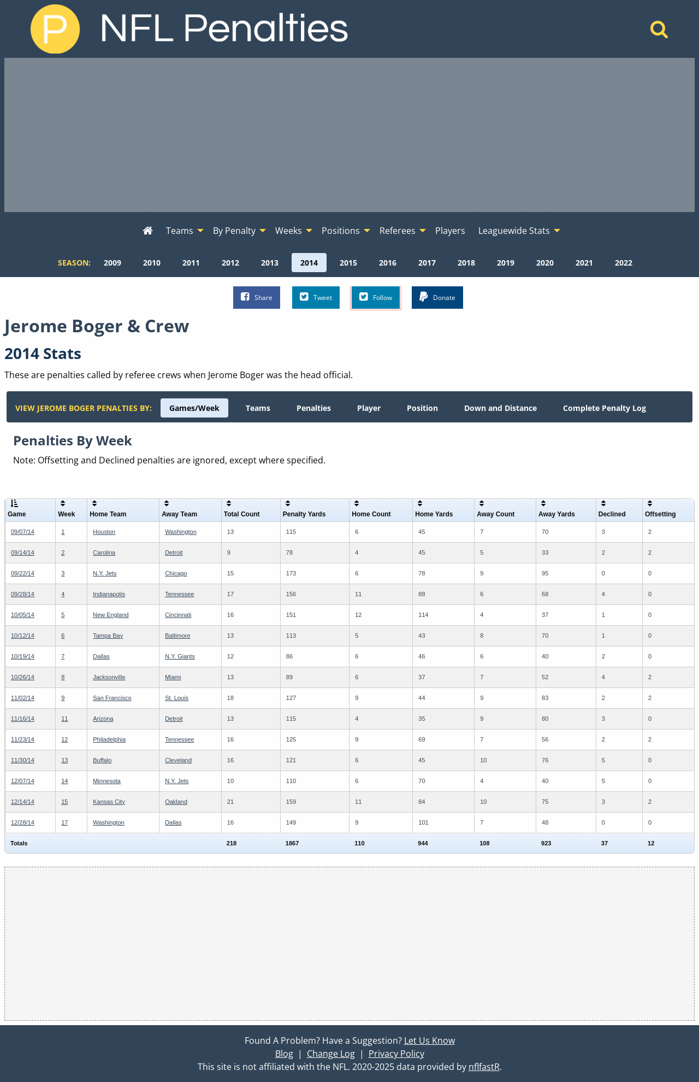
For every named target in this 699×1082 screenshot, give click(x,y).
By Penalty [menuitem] (234, 231)
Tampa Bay (108, 635)
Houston (104, 531)
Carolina (104, 552)
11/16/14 (22, 718)
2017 (427, 262)
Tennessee (179, 594)
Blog (284, 1054)
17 (64, 822)
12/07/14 (22, 781)
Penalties (314, 408)
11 (64, 718)
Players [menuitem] (450, 231)
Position (422, 408)
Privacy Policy (396, 1054)
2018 (466, 262)
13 (64, 760)
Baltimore (177, 635)
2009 (112, 262)
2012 (230, 262)
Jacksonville (109, 677)
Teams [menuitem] (179, 231)
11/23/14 (22, 739)
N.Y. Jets (104, 573)
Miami (173, 677)
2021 (584, 262)
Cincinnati (178, 614)
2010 (152, 262)
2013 (270, 262)
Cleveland (178, 760)
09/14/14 (22, 552)
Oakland (176, 801)
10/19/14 (22, 656)
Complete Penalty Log (604, 408)
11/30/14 (22, 760)
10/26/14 (22, 677)
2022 (623, 262)
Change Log (331, 1054)
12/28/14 (22, 822)
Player (369, 408)
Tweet (316, 297)
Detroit (173, 552)
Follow (375, 297)
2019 (505, 262)
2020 (545, 262)
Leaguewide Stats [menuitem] (514, 231)
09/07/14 (22, 531)
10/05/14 (22, 614)
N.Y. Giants (180, 656)
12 (64, 739)
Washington (181, 531)
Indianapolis (109, 594)
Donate (437, 297)
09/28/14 (22, 594)
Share (257, 297)
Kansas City (109, 801)
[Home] (659, 32)
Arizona (103, 718)
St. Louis (176, 698)
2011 (191, 262)
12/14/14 (22, 801)
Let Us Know (429, 1040)
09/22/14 (22, 573)
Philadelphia (109, 739)
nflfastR (484, 1067)
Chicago (176, 573)
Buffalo (102, 760)
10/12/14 (22, 635)
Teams (258, 408)
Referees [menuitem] (398, 231)
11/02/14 (22, 698)
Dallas (101, 656)
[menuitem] (147, 231)
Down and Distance (500, 408)
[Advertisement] (349, 134)
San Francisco (112, 698)
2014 (309, 262)
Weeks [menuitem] (288, 231)
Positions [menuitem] (341, 231)
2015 (348, 262)
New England (110, 614)
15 (64, 801)
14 (64, 781)
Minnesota (107, 781)
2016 (387, 262)
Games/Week (194, 408)
